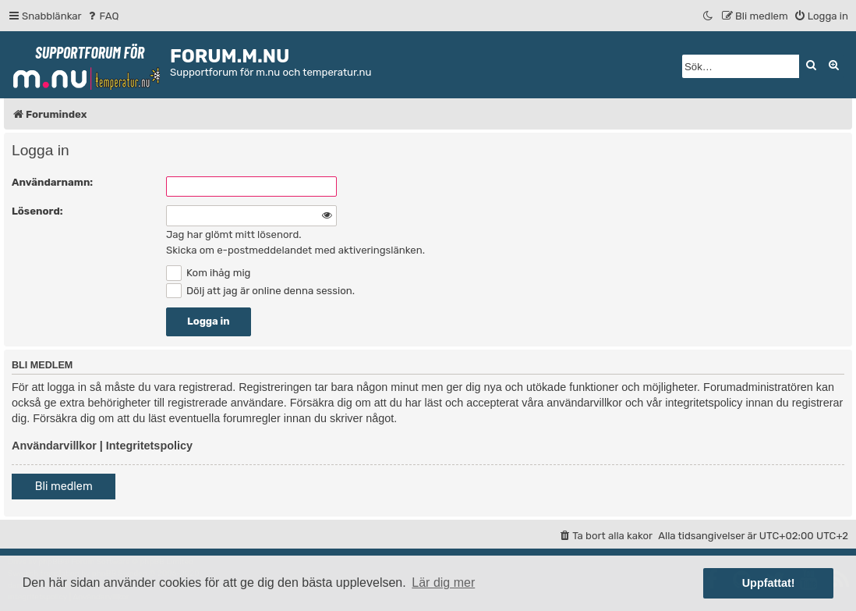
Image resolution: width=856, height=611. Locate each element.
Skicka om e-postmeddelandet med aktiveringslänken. (295, 250)
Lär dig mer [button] (443, 582)
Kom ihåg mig (208, 273)
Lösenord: (37, 211)
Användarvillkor (54, 445)
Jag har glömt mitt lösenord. (234, 234)
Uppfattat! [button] (768, 583)
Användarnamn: (52, 182)
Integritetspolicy (149, 445)
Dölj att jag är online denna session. (260, 291)
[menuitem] (102, 16)
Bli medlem (64, 486)
